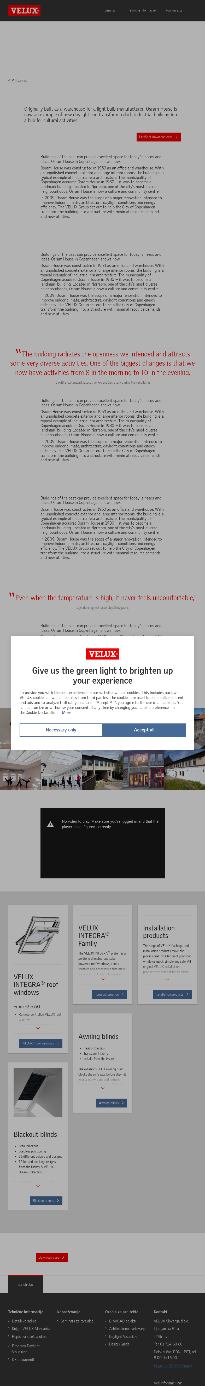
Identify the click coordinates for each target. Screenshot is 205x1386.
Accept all (144, 730)
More (66, 712)
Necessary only (61, 730)
